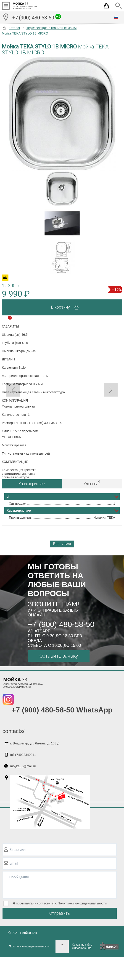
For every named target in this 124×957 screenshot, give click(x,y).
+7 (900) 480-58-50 (36, 17)
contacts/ (13, 731)
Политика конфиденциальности (29, 946)
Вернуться (62, 544)
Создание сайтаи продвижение (82, 946)
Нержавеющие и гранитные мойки (51, 28)
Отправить (59, 913)
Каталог (14, 28)
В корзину (66, 307)
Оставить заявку (58, 656)
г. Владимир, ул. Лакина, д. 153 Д (34, 743)
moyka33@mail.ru (23, 766)
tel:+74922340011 (23, 755)
